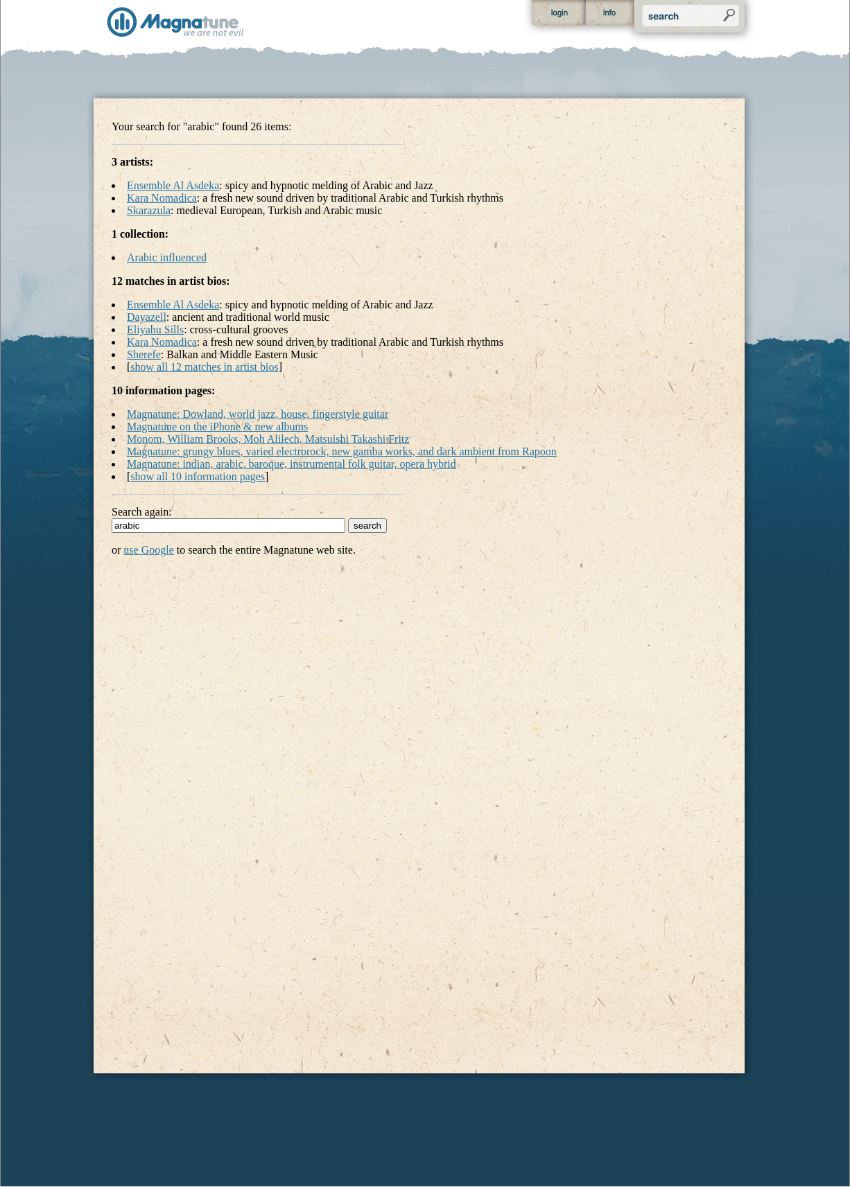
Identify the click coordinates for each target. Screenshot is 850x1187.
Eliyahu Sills (155, 329)
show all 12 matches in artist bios (204, 367)
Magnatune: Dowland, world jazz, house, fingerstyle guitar (257, 414)
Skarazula (149, 210)
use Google (148, 550)
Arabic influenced (167, 257)
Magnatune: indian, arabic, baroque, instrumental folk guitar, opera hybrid (291, 464)
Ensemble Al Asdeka (173, 185)
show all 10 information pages (197, 476)
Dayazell (146, 317)
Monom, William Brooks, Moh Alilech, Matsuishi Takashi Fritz (268, 439)
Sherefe (144, 354)
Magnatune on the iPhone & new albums (217, 426)
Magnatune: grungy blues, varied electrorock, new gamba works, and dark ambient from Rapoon (342, 451)
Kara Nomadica (162, 198)
